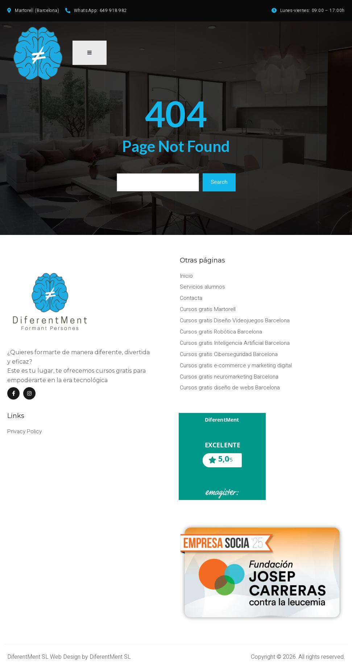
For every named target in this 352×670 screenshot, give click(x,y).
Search (219, 185)
